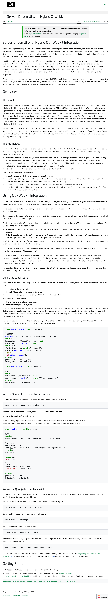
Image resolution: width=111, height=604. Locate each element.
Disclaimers (24, 595)
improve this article (35, 34)
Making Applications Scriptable (18, 576)
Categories (7, 581)
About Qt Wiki (16, 595)
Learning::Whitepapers (67, 581)
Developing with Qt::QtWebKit (45, 581)
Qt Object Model (64, 573)
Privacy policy (6, 595)
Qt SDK (50, 556)
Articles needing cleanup (22, 581)
